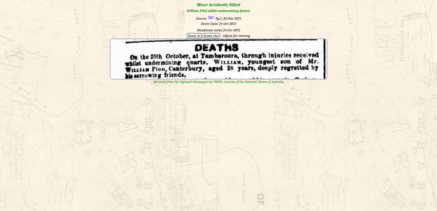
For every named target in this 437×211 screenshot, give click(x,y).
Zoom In (194, 35)
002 (211, 17)
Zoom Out (211, 35)
